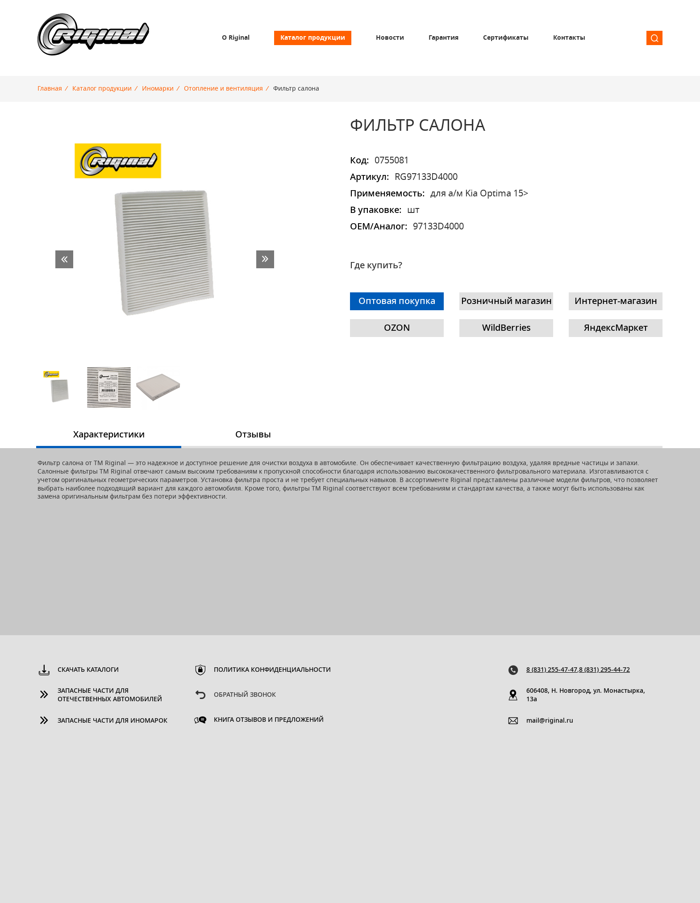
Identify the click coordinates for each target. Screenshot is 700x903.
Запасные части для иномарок (112, 721)
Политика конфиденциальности (272, 670)
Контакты (569, 38)
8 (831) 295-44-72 (604, 670)
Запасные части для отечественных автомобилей (110, 695)
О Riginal (236, 38)
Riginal (93, 37)
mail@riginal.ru (549, 721)
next (265, 259)
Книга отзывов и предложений (269, 720)
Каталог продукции (312, 38)
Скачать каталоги (88, 670)
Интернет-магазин (616, 301)
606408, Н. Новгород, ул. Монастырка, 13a (585, 695)
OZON (397, 328)
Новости (390, 38)
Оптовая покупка (396, 301)
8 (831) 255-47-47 (551, 670)
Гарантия (443, 38)
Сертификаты (506, 38)
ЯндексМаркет (616, 328)
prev (64, 259)
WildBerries (506, 328)
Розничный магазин (506, 301)
